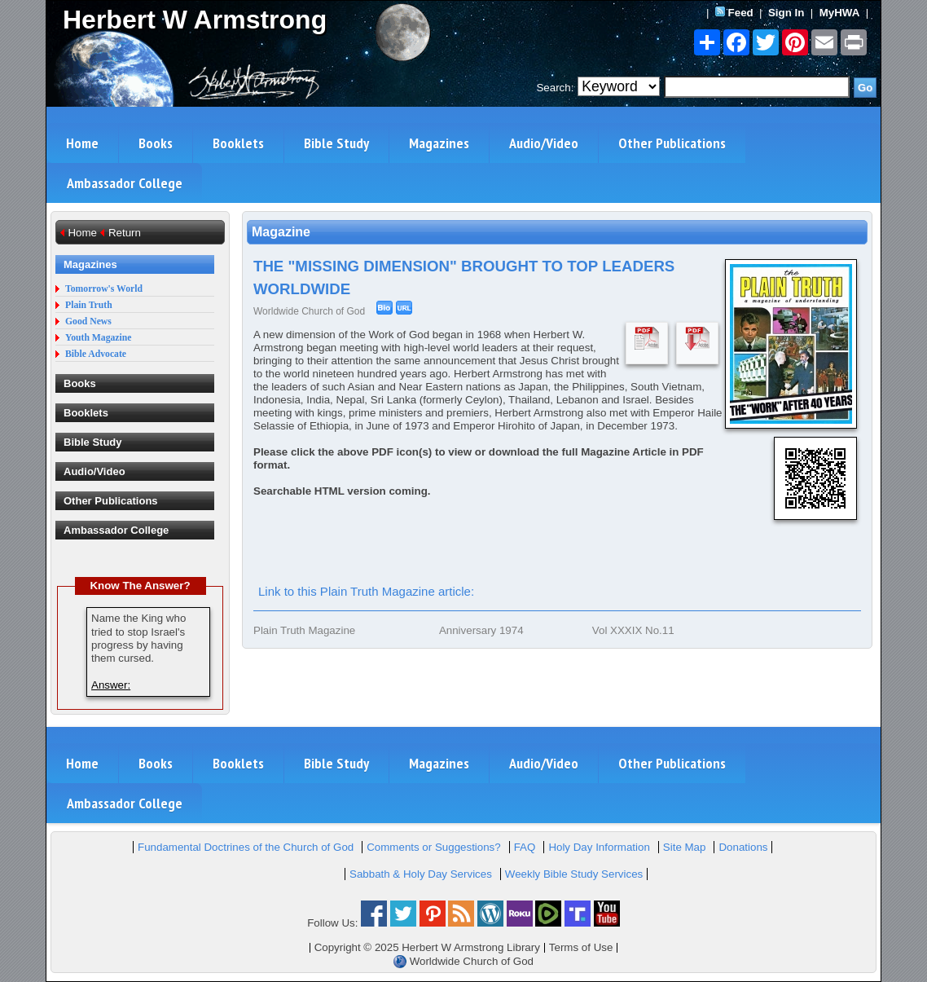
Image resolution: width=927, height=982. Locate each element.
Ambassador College (124, 183)
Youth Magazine (98, 337)
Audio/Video (543, 143)
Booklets (238, 143)
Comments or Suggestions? (433, 847)
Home (82, 143)
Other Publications (672, 143)
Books (155, 143)
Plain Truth (88, 305)
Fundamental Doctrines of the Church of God (246, 847)
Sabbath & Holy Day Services (420, 874)
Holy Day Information (598, 847)
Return (124, 233)
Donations (742, 847)
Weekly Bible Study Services (574, 874)
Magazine (281, 232)
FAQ (525, 847)
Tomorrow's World (104, 289)
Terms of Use (581, 947)
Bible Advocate (95, 354)
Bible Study (336, 143)
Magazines (439, 143)
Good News (88, 321)
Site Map (684, 847)
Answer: (110, 685)
